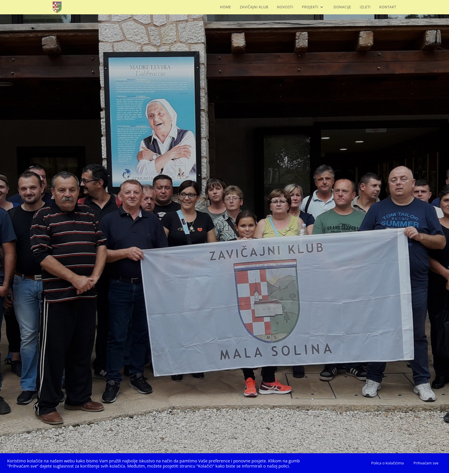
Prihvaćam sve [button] (425, 463)
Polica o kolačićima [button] (387, 463)
